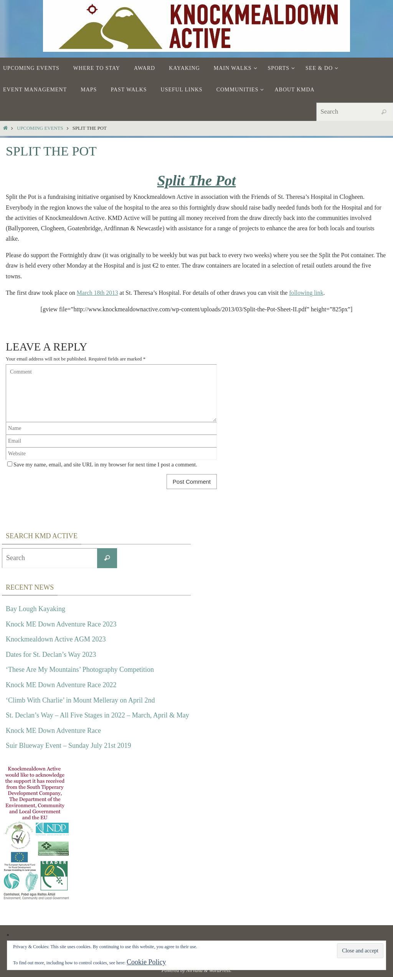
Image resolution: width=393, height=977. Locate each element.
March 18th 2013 (98, 292)
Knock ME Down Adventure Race (53, 730)
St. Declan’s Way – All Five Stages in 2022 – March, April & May (97, 715)
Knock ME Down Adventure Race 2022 (61, 685)
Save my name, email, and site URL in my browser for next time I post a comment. (105, 464)
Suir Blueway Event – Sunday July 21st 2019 (68, 745)
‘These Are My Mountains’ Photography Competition (80, 669)
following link (307, 292)
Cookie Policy (146, 962)
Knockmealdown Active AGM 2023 (56, 639)
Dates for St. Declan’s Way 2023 (51, 654)
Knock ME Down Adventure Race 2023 (61, 624)
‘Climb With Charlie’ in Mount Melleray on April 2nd (80, 700)
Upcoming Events (40, 128)
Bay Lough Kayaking (35, 609)
